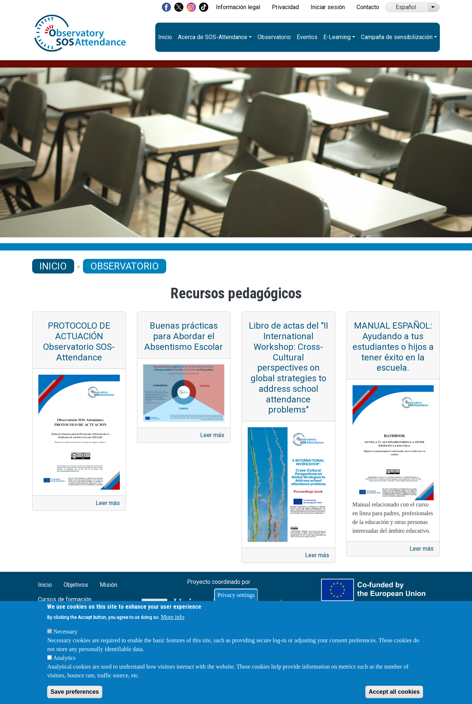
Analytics (64, 658)
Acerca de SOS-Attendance (212, 37)
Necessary (65, 631)
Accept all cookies (394, 692)
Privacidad (285, 7)
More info (172, 617)
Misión (108, 584)
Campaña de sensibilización (397, 37)
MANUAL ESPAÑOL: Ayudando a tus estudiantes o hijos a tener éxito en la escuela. (393, 347)
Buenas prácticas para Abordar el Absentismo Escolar (183, 336)
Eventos (307, 37)
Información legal (238, 7)
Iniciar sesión (328, 7)
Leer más (108, 503)
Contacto (368, 7)
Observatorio (274, 37)
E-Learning (337, 37)
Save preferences (74, 692)
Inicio (165, 37)
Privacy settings (236, 595)
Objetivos (76, 584)
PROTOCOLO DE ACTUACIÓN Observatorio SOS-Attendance (79, 341)
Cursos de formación (64, 599)
